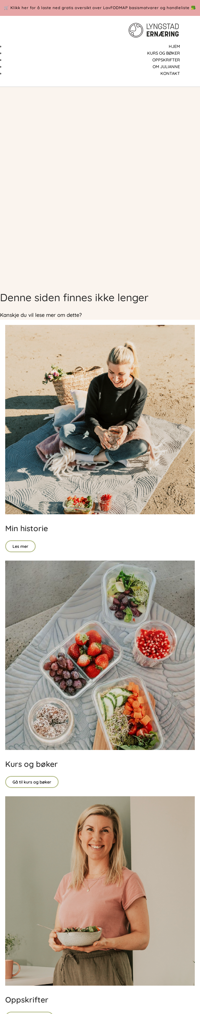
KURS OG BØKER (163, 53)
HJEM (174, 46)
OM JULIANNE (166, 66)
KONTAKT (170, 73)
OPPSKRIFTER (166, 59)
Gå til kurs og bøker (31, 782)
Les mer (20, 546)
